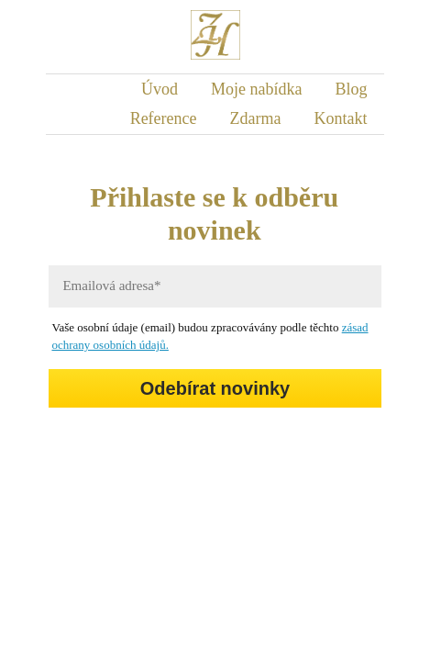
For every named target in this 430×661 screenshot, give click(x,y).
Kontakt (341, 118)
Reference (163, 118)
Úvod (159, 89)
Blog (352, 89)
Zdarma (255, 118)
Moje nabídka (256, 89)
